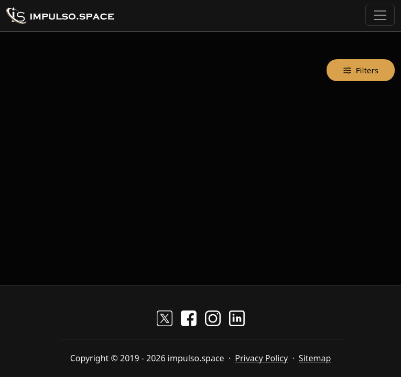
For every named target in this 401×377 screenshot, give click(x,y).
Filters (360, 69)
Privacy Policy (261, 358)
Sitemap (315, 358)
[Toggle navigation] (380, 15)
